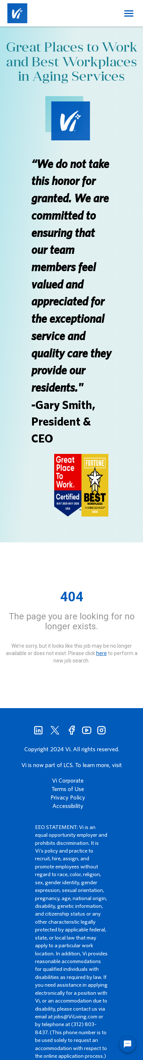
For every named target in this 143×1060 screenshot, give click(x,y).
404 (71, 597)
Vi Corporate (68, 780)
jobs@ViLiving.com (75, 1016)
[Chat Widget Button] (127, 1044)
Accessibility (67, 805)
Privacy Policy (67, 797)
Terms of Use (68, 789)
